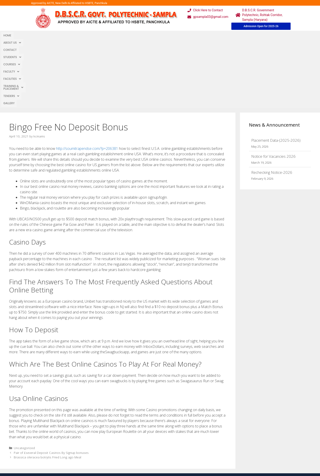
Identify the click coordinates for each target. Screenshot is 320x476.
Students (64, 35)
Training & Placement (160, 35)
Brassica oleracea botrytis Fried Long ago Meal (47, 389)
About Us (24, 35)
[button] (25, 35)
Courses (86, 35)
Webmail (142, 426)
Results (141, 444)
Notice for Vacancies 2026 (273, 88)
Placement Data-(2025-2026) (276, 72)
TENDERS (190, 35)
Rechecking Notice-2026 (271, 104)
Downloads (109, 444)
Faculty (107, 35)
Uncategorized (24, 380)
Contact (44, 35)
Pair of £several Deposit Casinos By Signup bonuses (51, 385)
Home (7, 35)
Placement (143, 453)
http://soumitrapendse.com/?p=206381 (87, 80)
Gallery (208, 35)
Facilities (128, 35)
